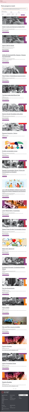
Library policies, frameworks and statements (5, 399)
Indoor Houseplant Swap (9, 363)
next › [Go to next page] (15, 388)
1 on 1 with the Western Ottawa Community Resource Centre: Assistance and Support (14, 190)
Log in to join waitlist (5, 176)
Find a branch (11, 396)
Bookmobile (11, 397)
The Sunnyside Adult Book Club (11, 95)
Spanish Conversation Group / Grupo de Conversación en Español (13, 171)
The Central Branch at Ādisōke (13, 398)
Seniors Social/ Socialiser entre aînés (12, 114)
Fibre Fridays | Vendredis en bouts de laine (13, 76)
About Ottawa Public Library (5, 395)
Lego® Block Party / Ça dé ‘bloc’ (11, 210)
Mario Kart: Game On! (8, 248)
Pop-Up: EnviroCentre (8, 288)
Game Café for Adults (8, 45)
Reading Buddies (7, 346)
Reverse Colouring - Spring (9, 133)
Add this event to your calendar (6, 32)
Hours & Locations (12, 395)
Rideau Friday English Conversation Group (14, 229)
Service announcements (12, 399)
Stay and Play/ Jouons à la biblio (11, 327)
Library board (3, 397)
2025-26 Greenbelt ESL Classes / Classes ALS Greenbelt (14, 55)
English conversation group (9, 151)
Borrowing (3, 405)
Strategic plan (3, 398)
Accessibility (20, 398)
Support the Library (12, 405)
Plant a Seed (5, 307)
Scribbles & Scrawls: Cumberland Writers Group (13, 268)
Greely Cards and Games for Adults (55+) (13, 27)
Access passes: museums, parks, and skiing (5, 409)
